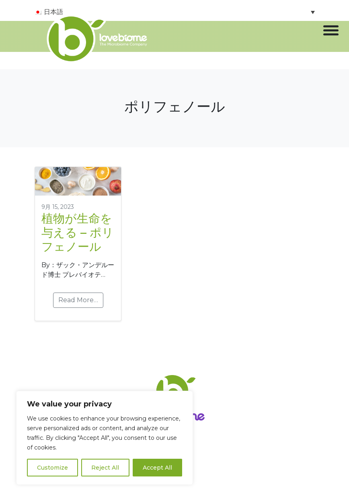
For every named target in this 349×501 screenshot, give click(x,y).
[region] (104, 438)
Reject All (105, 467)
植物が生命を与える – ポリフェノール (77, 232)
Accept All (157, 467)
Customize (52, 467)
